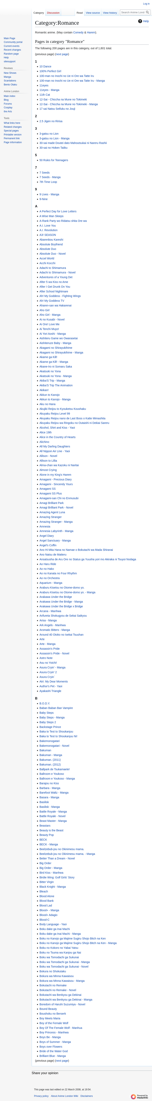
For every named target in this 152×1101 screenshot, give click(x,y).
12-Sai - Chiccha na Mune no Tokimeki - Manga (68, 104)
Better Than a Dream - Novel (57, 858)
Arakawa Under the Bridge (55, 596)
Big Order (45, 863)
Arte (42, 639)
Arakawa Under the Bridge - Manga (61, 601)
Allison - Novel (48, 455)
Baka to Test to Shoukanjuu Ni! (58, 736)
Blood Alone (46, 896)
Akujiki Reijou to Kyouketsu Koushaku (62, 408)
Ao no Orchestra (49, 578)
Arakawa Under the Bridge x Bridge (61, 606)
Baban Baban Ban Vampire (56, 708)
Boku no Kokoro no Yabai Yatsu (58, 947)
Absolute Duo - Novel (52, 253)
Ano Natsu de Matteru (52, 554)
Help (143, 21)
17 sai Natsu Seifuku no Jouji (57, 108)
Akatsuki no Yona (50, 371)
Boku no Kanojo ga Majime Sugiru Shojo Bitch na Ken (72, 938)
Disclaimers (87, 1096)
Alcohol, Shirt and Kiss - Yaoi (57, 427)
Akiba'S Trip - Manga (52, 380)
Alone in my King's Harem (55, 474)
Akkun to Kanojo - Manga (54, 399)
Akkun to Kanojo (49, 394)
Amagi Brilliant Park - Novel (56, 507)
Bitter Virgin (46, 882)
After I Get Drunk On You (54, 286)
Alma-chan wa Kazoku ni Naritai (59, 465)
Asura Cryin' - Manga (52, 667)
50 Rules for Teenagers (53, 160)
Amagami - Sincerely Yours (56, 484)
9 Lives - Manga (49, 194)
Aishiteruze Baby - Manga (55, 343)
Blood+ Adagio (48, 915)
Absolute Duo (47, 248)
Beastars (44, 825)
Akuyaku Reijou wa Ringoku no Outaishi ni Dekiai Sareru (74, 422)
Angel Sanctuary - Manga (55, 540)
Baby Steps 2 (47, 722)
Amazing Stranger (50, 517)
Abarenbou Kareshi (51, 239)
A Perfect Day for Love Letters (57, 211)
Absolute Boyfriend (51, 244)
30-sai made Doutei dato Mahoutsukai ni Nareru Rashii (73, 143)
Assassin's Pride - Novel (54, 653)
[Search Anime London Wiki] (135, 12)
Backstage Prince (50, 727)
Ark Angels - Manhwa (52, 625)
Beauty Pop (46, 834)
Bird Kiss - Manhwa (51, 872)
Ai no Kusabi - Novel (52, 319)
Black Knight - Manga (52, 886)
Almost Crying (48, 470)
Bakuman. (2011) (50, 759)
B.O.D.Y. (44, 703)
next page (62, 54)
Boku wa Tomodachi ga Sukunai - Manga (64, 962)
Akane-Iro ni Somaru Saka (55, 366)
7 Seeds (44, 172)
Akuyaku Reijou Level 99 (54, 413)
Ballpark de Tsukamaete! (54, 769)
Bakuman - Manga (50, 755)
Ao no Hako (46, 568)
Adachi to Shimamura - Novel (57, 272)
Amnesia (44, 526)
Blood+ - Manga (49, 910)
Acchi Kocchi (47, 263)
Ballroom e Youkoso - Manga (57, 778)
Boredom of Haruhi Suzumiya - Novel (62, 1004)
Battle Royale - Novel (52, 816)
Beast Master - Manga (53, 820)
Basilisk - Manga (49, 806)
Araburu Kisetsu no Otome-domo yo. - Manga (67, 592)
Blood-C (44, 919)
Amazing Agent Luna (52, 512)
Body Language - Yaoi (52, 924)
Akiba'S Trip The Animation (55, 385)
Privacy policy (41, 1096)
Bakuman (45, 750)
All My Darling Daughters (54, 446)
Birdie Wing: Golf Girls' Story (56, 877)
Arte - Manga (47, 643)
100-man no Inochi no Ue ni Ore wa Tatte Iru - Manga (72, 80)
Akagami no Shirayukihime (55, 347)
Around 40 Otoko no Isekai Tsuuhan (61, 634)
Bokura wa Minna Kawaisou (56, 976)
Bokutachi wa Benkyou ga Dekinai (60, 994)
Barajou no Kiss (49, 783)
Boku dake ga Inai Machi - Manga (60, 933)
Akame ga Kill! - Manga (53, 361)
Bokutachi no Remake (52, 985)
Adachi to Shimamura (52, 267)
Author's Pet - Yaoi (50, 686)
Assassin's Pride (49, 648)
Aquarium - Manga (50, 582)
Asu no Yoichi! (48, 662)
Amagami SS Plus (50, 493)
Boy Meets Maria (49, 1018)
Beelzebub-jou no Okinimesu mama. (61, 849)
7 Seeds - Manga (50, 177)
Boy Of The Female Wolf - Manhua (60, 1027)
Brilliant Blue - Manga (52, 1056)
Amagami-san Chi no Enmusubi (58, 498)
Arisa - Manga (48, 620)
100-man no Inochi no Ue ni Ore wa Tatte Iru (66, 75)
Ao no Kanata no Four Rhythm (58, 573)
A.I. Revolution (48, 230)
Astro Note (45, 658)
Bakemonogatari (49, 741)
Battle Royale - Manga (53, 811)
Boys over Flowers (50, 1046)
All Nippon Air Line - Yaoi (54, 451)
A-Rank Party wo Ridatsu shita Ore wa (63, 220)
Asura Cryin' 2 (48, 672)
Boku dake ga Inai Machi (54, 929)
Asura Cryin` (47, 677)
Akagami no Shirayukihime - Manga (61, 352)
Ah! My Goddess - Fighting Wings (60, 296)
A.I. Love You (47, 225)
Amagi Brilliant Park (51, 503)
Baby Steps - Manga (52, 717)
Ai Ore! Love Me (49, 324)
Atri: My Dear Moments (53, 681)
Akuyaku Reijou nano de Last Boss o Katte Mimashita (72, 418)
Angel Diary (46, 535)
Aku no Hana (47, 404)
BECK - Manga (48, 844)
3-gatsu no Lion (49, 133)
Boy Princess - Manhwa (53, 1032)
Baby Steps (46, 712)
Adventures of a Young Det (55, 277)
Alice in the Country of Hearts (57, 437)
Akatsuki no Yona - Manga (55, 376)
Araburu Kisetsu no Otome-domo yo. (61, 587)
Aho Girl (44, 310)
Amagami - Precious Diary (55, 479)
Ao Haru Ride (47, 564)
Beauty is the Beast (51, 830)
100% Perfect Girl (50, 71)
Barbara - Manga (49, 788)
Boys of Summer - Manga (55, 1041)
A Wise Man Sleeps (51, 216)
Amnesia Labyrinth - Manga (56, 531)
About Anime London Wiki (64, 1096)
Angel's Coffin (47, 545)
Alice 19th (45, 432)
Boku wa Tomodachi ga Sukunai (59, 957)
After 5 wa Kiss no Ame (53, 282)
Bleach (43, 891)
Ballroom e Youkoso (51, 773)
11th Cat (44, 94)
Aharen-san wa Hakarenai (55, 305)
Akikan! (43, 390)
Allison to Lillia (48, 460)
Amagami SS (47, 488)
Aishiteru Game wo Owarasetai (58, 338)
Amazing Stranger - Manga (55, 521)
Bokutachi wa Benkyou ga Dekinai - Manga (65, 999)
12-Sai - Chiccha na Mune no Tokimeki (63, 99)
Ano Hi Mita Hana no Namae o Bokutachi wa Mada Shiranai (76, 549)
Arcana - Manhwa (50, 611)
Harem (91, 32)
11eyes (43, 85)
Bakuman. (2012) (50, 764)
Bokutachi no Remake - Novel (57, 990)
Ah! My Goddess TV (51, 300)
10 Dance (45, 66)
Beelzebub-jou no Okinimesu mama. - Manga (67, 853)
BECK (43, 839)
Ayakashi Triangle (50, 691)
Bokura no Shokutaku (52, 971)
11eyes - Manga (49, 90)
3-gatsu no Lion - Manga (54, 138)
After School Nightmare (53, 291)
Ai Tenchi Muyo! (49, 329)
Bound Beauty (48, 1008)
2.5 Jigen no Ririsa (50, 121)
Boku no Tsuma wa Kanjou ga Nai (60, 952)
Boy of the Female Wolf (53, 1023)
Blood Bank (46, 900)
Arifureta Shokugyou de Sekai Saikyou (63, 615)
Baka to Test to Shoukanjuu (56, 731)
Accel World (46, 258)
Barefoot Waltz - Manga (53, 792)
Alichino (44, 441)
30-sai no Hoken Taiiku (53, 147)
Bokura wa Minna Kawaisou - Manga (62, 980)
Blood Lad (45, 905)
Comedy (78, 32)
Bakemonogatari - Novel (54, 745)
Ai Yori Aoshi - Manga (52, 333)
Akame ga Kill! (48, 357)
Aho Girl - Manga (49, 314)
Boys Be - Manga (50, 1037)
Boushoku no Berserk (52, 1013)
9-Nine (43, 199)
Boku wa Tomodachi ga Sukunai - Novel (63, 966)
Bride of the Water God (53, 1051)
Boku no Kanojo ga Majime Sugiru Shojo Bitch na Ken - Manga (78, 943)
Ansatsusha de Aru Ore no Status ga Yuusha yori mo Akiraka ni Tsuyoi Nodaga (87, 559)
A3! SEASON (47, 234)
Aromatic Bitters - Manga (54, 629)
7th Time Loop (48, 181)
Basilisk (44, 802)
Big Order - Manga (50, 867)
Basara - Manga (49, 797)
